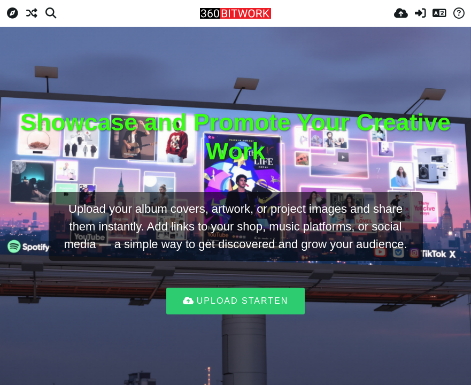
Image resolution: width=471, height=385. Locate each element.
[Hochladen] (401, 13)
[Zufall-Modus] (31, 13)
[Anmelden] (420, 13)
